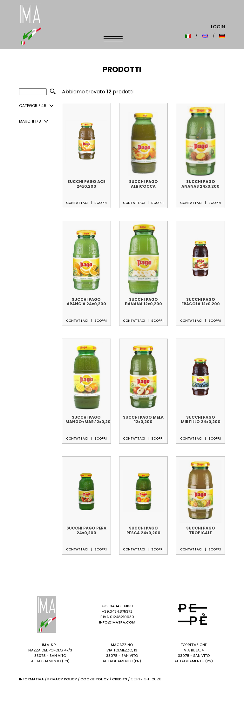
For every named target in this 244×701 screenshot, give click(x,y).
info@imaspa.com (117, 622)
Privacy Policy (62, 679)
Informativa (31, 679)
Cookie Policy (94, 679)
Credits (119, 679)
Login (218, 27)
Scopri (100, 202)
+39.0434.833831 (117, 606)
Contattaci (77, 202)
